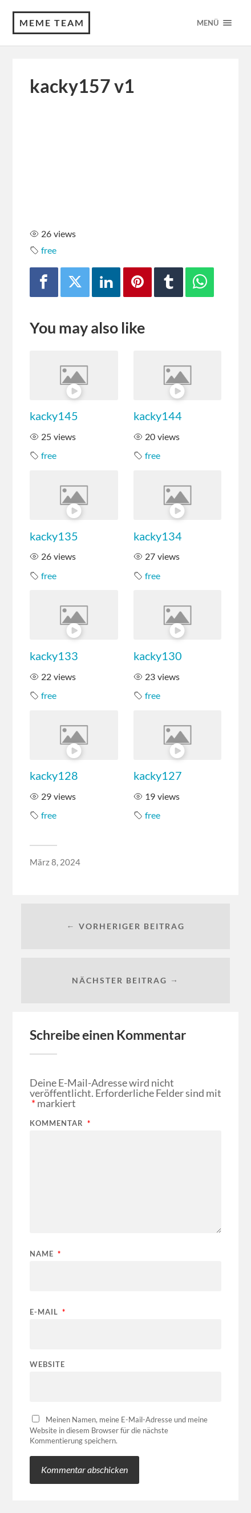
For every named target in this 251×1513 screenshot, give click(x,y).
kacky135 (54, 536)
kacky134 (157, 536)
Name (45, 1254)
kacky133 (54, 655)
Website (47, 1364)
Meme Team (51, 22)
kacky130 (157, 655)
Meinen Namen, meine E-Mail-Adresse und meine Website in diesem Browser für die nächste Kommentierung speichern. (119, 1430)
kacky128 (54, 775)
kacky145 (54, 415)
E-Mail (48, 1312)
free (48, 250)
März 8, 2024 (55, 862)
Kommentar (60, 1123)
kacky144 (157, 415)
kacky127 (157, 775)
